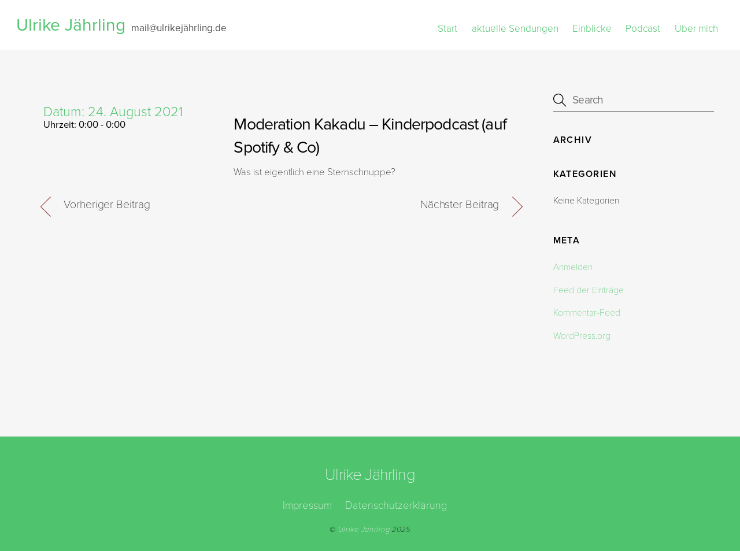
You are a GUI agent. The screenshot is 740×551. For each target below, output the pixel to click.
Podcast (643, 29)
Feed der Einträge (588, 290)
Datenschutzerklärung (396, 505)
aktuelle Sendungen (515, 29)
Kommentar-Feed (586, 313)
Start (447, 29)
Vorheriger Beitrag (107, 205)
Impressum (307, 505)
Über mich (696, 29)
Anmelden (573, 267)
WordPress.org (581, 336)
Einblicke (592, 29)
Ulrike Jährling (364, 529)
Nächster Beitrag (459, 205)
